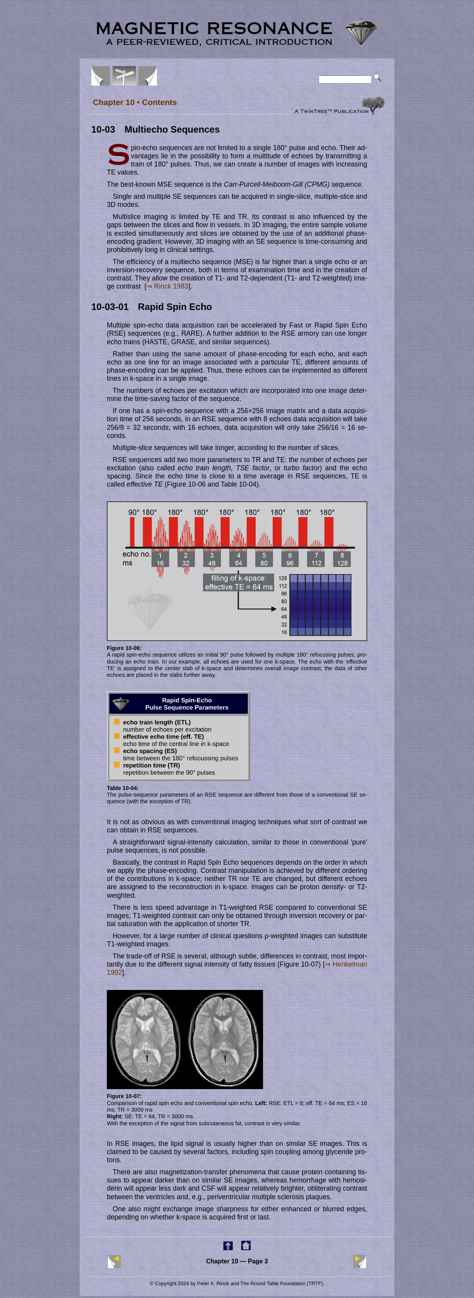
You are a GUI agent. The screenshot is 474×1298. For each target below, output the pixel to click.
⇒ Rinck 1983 (167, 286)
